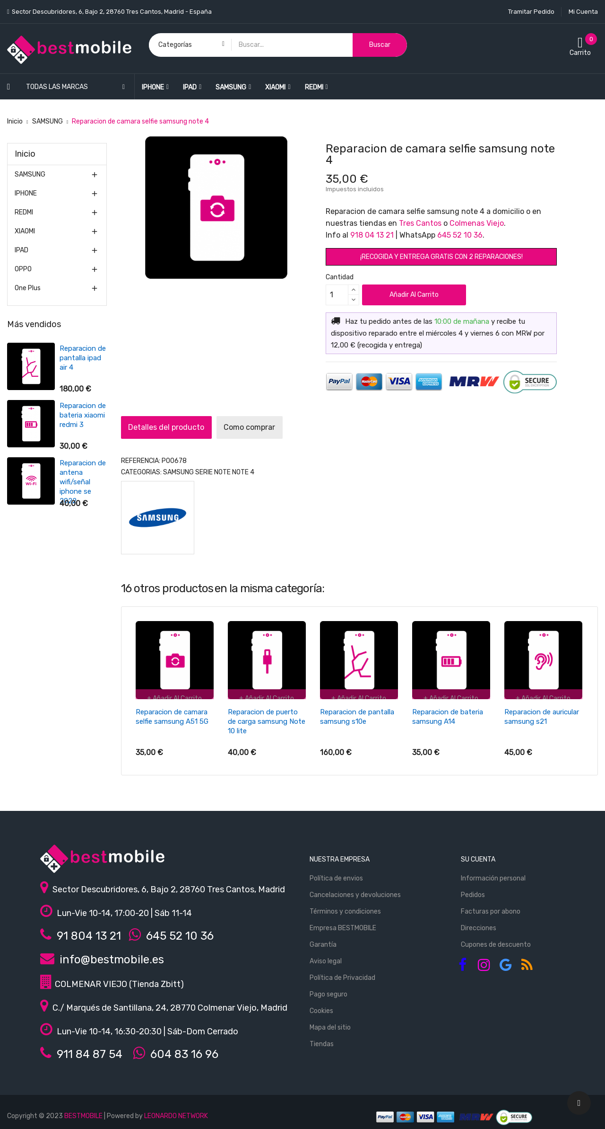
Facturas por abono (490, 907)
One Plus (28, 288)
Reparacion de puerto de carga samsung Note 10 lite (266, 721)
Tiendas (322, 1040)
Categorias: (141, 472)
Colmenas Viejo (476, 223)
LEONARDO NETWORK (176, 1112)
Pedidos (473, 891)
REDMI (24, 212)
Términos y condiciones (345, 907)
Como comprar (270, 427)
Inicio (25, 154)
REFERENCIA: (140, 461)
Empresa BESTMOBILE (343, 924)
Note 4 (243, 472)
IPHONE (26, 193)
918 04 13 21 (372, 235)
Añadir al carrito (414, 295)
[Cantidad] (337, 294)
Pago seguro (328, 990)
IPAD (21, 250)
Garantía (323, 940)
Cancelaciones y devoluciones (355, 891)
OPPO (23, 269)
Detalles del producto (173, 427)
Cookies (321, 1007)
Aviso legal (326, 957)
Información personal (493, 874)
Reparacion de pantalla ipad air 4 (31, 358)
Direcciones (478, 924)
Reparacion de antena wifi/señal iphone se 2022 (31, 482)
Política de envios (336, 874)
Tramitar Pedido (531, 11)
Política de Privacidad (342, 973)
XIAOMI (25, 231)
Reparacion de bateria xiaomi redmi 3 (31, 415)
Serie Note (213, 472)
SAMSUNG (30, 174)
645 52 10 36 (460, 235)
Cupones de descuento (496, 940)
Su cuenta (478, 855)
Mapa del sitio (330, 1023)
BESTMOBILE (83, 1112)
